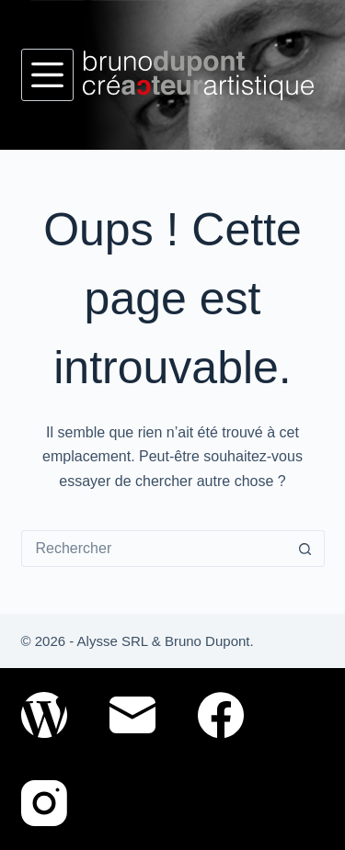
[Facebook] (221, 715)
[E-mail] (132, 715)
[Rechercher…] (154, 548)
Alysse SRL (112, 641)
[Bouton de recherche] (305, 548)
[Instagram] (44, 803)
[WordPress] (44, 715)
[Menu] (47, 75)
